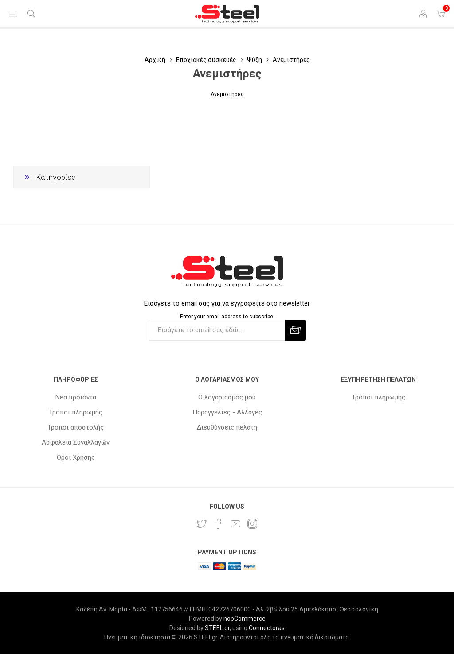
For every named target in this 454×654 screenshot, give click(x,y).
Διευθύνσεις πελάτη (227, 427)
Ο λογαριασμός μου (227, 397)
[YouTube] (235, 524)
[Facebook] (218, 524)
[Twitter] (202, 524)
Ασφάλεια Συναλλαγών (76, 442)
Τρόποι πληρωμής (75, 412)
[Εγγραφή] (217, 330)
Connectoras (267, 627)
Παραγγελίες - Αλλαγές (227, 412)
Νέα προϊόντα (75, 397)
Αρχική (155, 59)
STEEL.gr (217, 627)
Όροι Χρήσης (76, 457)
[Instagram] (252, 524)
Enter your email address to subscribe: (227, 316)
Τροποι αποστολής (75, 427)
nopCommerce (244, 618)
